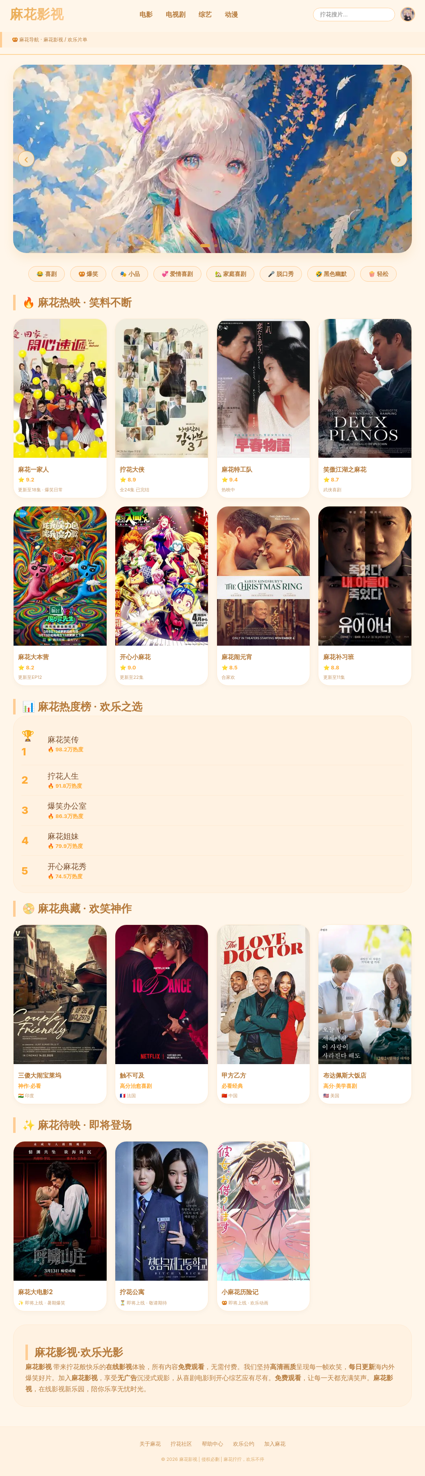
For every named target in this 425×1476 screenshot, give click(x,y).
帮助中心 (212, 1444)
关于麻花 (150, 1444)
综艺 (205, 14)
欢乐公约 (243, 1444)
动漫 (231, 14)
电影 (146, 14)
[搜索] (354, 14)
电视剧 (175, 14)
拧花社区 (181, 1444)
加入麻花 (275, 1444)
